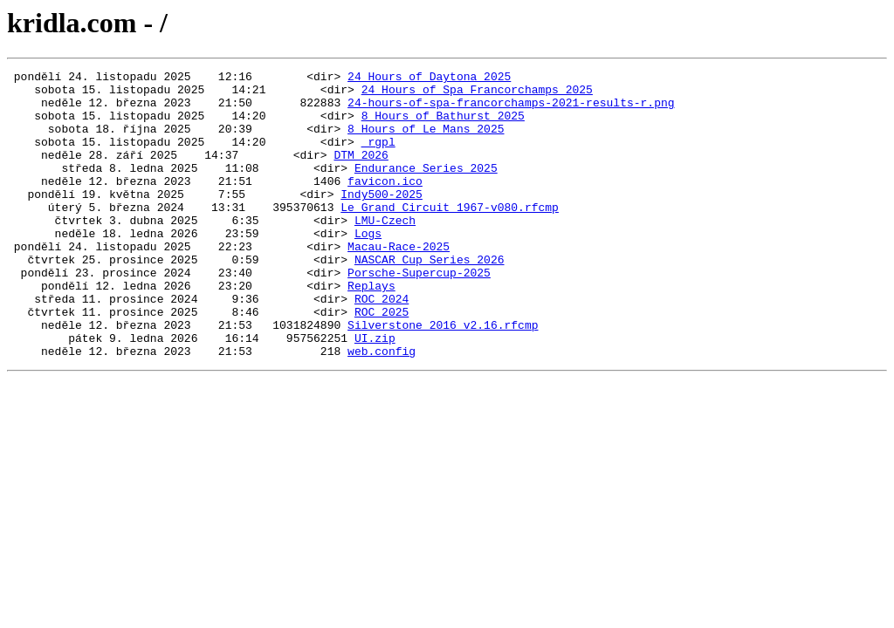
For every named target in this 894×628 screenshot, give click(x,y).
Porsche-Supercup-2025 (419, 314)
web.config (381, 408)
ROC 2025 (381, 361)
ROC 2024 (381, 345)
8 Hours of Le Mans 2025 (425, 141)
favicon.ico (385, 204)
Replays (371, 330)
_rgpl (378, 157)
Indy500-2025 (381, 220)
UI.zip (374, 392)
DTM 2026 (361, 173)
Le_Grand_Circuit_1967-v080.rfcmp (449, 235)
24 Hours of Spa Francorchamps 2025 (477, 94)
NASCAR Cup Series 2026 (429, 298)
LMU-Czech (385, 251)
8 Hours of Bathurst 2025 (443, 125)
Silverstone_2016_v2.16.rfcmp (442, 377)
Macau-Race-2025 (398, 282)
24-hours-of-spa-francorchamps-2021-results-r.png (510, 110)
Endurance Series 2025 (426, 188)
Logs (368, 267)
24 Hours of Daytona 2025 (429, 78)
